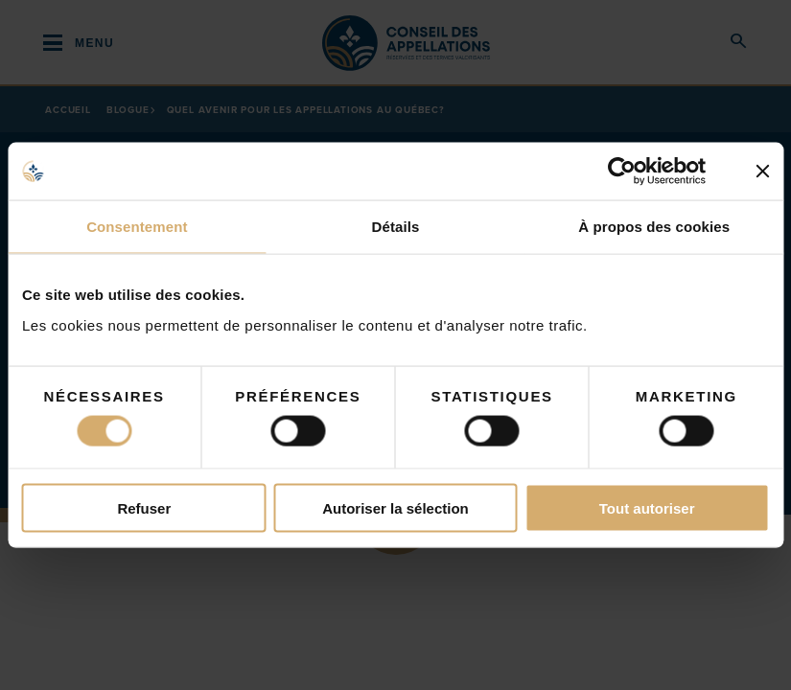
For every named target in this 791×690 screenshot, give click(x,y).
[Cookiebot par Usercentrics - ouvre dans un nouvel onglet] (636, 171)
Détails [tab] (396, 226)
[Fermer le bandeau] (762, 171)
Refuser (144, 507)
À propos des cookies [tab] (654, 226)
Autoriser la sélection (395, 507)
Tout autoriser (647, 507)
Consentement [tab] (136, 226)
